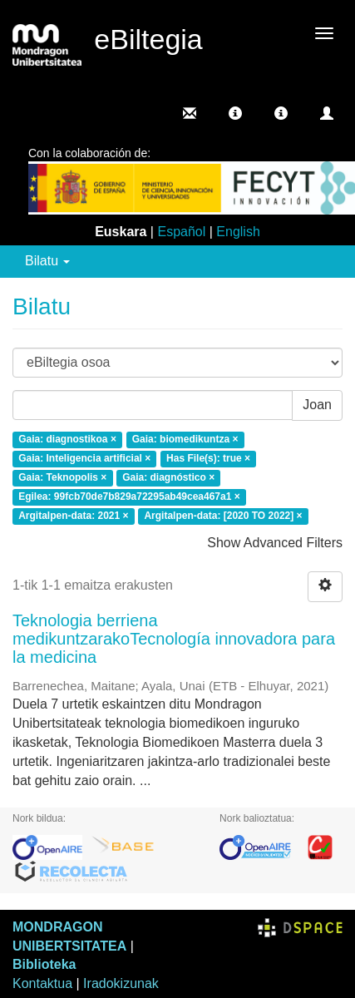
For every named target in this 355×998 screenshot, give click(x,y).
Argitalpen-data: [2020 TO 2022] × (223, 515)
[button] (235, 113)
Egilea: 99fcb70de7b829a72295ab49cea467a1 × (129, 496)
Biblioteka (44, 964)
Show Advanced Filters (275, 543)
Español (181, 232)
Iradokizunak (121, 983)
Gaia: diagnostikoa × (67, 440)
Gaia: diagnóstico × (168, 477)
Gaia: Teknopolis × (62, 477)
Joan (317, 405)
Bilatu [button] (47, 261)
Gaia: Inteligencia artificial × (84, 459)
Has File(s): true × (208, 459)
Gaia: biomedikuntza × (185, 440)
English (237, 232)
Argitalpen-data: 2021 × (73, 515)
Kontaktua (42, 983)
